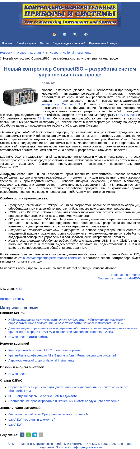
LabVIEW (15, 424)
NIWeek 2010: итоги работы (28, 337)
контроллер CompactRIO (61, 104)
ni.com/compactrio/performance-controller (52, 258)
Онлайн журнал (26, 43)
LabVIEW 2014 (126, 115)
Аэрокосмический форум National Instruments (41, 360)
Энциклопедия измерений (69, 43)
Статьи (44, 43)
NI (20, 288)
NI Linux (44, 118)
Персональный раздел (103, 43)
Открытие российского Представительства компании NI (48, 414)
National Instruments (125, 275)
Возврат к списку (12, 299)
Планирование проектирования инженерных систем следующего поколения (63, 401)
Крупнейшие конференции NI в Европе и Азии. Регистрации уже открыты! (62, 355)
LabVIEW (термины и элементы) (31, 419)
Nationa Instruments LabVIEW (119, 278)
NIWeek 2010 (17, 373)
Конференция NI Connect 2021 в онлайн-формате (44, 350)
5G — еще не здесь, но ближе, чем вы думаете (42, 396)
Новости (7, 43)
